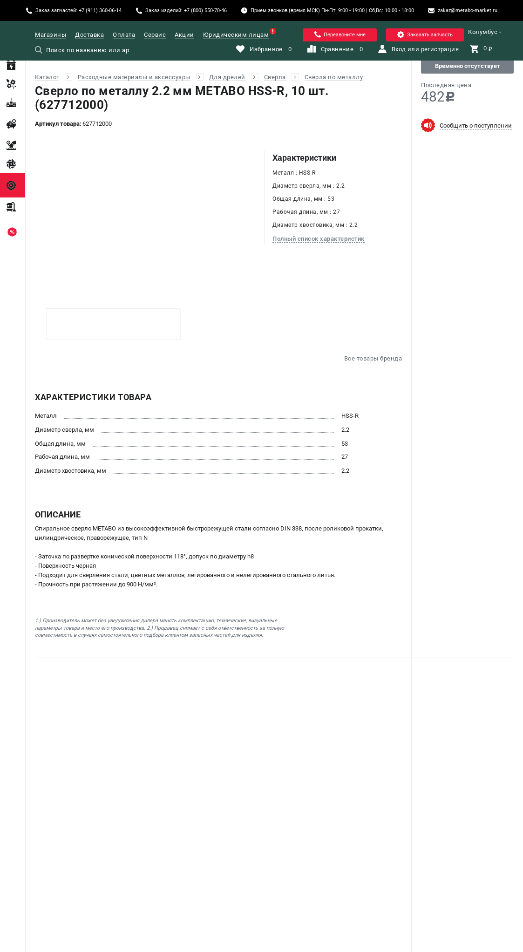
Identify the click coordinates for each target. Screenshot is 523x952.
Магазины (50, 34)
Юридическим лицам (236, 34)
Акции (184, 34)
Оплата (124, 34)
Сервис (155, 34)
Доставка (89, 34)
